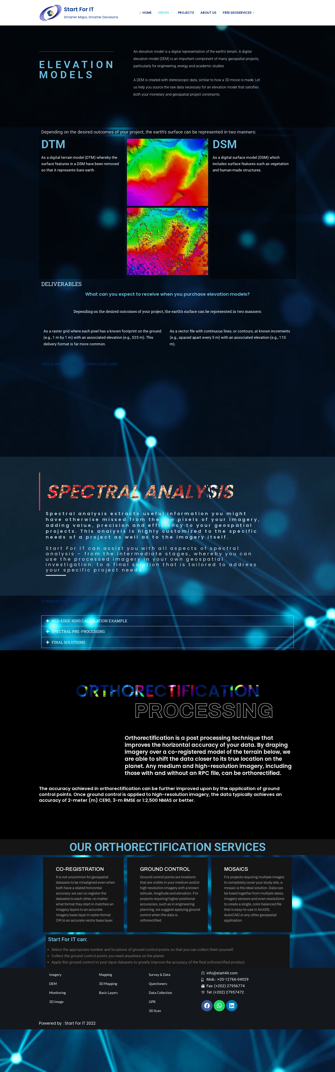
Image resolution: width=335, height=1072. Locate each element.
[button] (170, 13)
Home (145, 13)
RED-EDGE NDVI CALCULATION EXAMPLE (90, 660)
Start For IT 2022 (80, 1066)
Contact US (281, 12)
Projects (186, 13)
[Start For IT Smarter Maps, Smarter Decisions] (78, 12)
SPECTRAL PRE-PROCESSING (79, 671)
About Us (208, 13)
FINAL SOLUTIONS (69, 682)
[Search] (259, 12)
